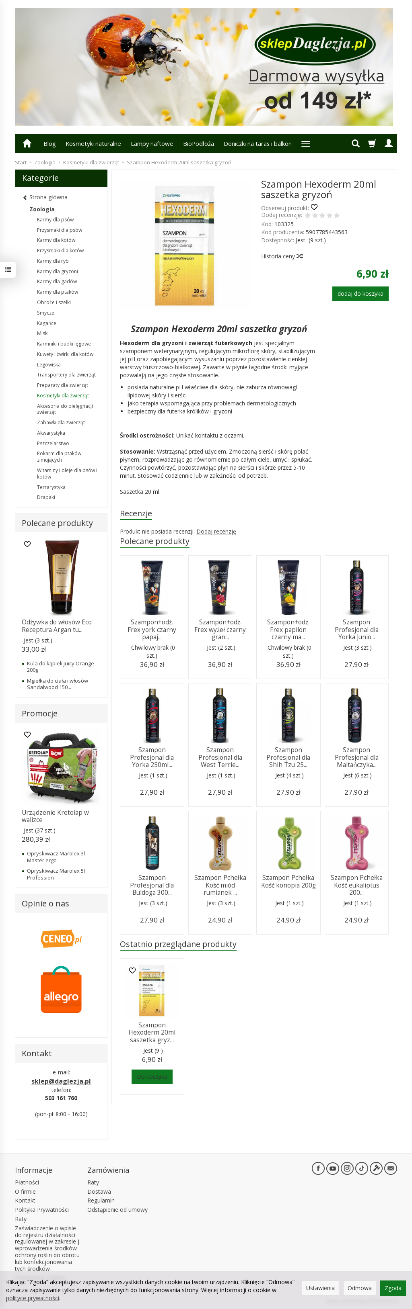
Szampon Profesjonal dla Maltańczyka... (357, 757)
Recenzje (136, 513)
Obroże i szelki (54, 302)
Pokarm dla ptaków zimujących (59, 456)
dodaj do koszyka (360, 293)
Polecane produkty (155, 541)
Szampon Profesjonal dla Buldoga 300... (152, 885)
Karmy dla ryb (53, 261)
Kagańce (46, 323)
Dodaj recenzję (216, 531)
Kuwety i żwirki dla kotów (65, 354)
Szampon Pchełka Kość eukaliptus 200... (357, 885)
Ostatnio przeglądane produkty (178, 944)
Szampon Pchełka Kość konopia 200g (288, 881)
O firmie (25, 1191)
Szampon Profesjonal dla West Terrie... (220, 757)
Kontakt (25, 1200)
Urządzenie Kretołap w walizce (55, 816)
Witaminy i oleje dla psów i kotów (67, 473)
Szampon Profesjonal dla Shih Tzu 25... (288, 757)
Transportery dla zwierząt (66, 374)
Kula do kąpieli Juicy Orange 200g (60, 666)
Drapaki (46, 497)
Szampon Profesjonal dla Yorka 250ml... (152, 757)
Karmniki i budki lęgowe (64, 343)
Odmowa (360, 1288)
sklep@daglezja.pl (61, 1081)
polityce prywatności (32, 1298)
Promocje (40, 713)
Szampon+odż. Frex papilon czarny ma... (288, 629)
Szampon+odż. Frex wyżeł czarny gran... (220, 629)
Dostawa (99, 1191)
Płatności (27, 1182)
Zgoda (393, 1288)
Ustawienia (320, 1288)
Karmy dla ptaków (57, 291)
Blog (49, 143)
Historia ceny (281, 256)
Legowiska (49, 364)
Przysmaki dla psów (59, 230)
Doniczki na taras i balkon (258, 143)
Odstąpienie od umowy (117, 1209)
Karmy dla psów (55, 219)
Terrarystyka (51, 487)
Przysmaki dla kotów (60, 250)
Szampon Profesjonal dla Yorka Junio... (357, 629)
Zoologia (42, 209)
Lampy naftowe (152, 143)
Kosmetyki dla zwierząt (63, 395)
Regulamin (101, 1200)
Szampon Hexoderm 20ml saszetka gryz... (151, 1032)
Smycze (45, 312)
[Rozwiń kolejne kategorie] (306, 143)
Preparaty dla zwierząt (62, 385)
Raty (21, 1219)
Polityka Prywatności (42, 1209)
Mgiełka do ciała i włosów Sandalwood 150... (57, 684)
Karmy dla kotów (56, 240)
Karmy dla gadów (57, 281)
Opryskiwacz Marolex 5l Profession (56, 874)
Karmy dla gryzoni (57, 271)
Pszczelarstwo (53, 443)
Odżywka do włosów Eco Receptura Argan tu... (57, 626)
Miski (43, 333)
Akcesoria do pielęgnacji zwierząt (65, 409)
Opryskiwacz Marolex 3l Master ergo (56, 856)
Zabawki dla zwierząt (61, 422)
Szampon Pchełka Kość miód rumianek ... (220, 885)
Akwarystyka (51, 433)
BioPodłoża (198, 143)
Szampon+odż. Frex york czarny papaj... (152, 629)
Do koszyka (152, 1076)
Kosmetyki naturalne (93, 143)
